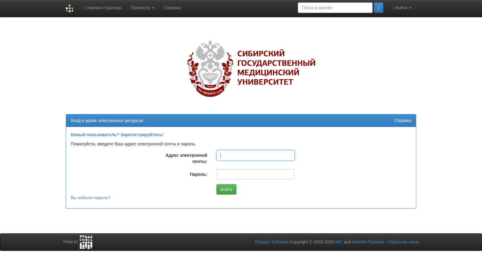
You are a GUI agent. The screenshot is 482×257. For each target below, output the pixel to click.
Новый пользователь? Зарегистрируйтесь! (117, 134)
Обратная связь (403, 241)
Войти (402, 7)
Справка (172, 7)
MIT (339, 241)
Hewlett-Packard (368, 241)
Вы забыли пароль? (90, 197)
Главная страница (101, 7)
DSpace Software (271, 241)
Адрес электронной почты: (186, 158)
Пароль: (198, 174)
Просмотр (143, 7)
